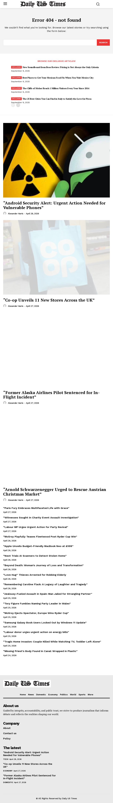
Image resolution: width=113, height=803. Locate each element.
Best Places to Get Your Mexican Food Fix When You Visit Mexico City (58, 77)
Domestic (8, 782)
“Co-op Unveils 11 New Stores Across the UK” (49, 300)
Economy (8, 771)
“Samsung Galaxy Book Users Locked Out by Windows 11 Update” (45, 622)
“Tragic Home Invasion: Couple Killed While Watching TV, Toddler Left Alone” (52, 641)
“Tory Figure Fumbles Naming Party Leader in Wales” (37, 603)
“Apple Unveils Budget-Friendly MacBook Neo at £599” (38, 546)
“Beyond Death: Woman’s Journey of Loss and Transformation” (43, 565)
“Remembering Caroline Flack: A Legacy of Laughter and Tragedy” (45, 584)
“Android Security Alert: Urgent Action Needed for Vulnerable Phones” (54, 205)
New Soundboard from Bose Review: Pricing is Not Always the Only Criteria (61, 67)
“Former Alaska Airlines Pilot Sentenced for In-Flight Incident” (51, 395)
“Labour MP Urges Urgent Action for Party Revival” (35, 527)
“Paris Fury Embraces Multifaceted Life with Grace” (36, 508)
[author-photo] (5, 213)
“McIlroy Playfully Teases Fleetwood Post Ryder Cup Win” (40, 536)
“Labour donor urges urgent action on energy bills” (36, 632)
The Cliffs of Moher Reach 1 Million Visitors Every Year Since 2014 (56, 88)
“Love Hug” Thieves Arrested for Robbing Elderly (34, 574)
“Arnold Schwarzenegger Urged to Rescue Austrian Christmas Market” (54, 492)
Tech (5, 759)
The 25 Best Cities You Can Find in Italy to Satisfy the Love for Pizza (57, 98)
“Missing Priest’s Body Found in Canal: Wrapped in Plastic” (40, 651)
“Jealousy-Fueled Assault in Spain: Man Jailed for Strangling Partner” (47, 593)
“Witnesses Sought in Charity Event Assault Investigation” (41, 517)
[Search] (103, 42)
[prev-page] (13, 105)
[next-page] (18, 105)
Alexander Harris (15, 213)
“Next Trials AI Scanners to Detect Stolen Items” (35, 555)
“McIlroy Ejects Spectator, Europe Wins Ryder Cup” (36, 613)
